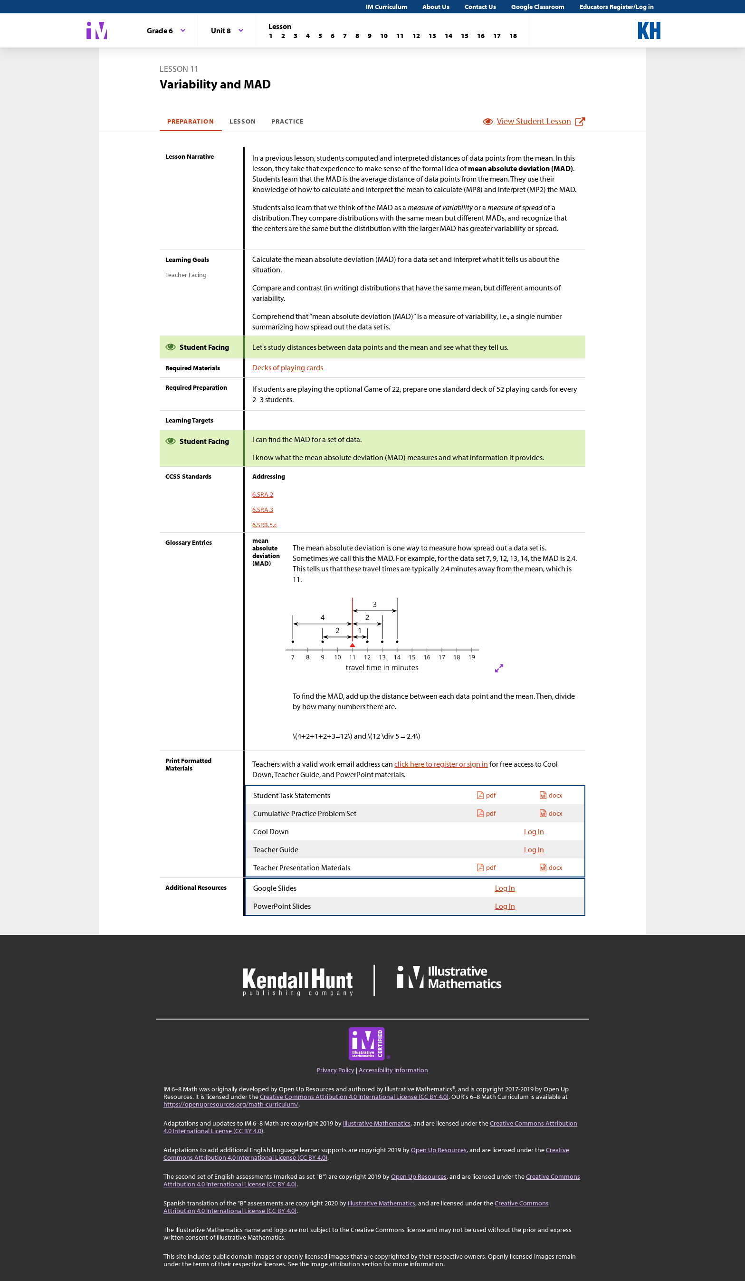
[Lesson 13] (432, 35)
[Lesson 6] (332, 35)
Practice (287, 121)
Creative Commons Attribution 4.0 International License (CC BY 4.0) (354, 1096)
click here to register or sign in (441, 764)
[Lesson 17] (497, 35)
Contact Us (480, 6)
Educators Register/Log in (617, 6)
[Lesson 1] (271, 35)
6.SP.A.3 (262, 509)
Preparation (190, 121)
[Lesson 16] (481, 35)
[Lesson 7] (345, 35)
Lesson (242, 121)
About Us (435, 6)
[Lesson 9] (369, 35)
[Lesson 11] (400, 35)
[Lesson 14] (448, 35)
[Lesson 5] (320, 35)
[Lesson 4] (308, 35)
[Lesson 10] (384, 35)
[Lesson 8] (357, 35)
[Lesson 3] (295, 35)
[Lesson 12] (416, 35)
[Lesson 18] (513, 35)
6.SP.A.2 (262, 494)
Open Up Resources (439, 1150)
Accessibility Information (393, 1070)
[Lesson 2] (283, 35)
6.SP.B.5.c (264, 525)
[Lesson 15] (465, 35)
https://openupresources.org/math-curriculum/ (230, 1104)
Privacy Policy (335, 1070)
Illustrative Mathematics (377, 1123)
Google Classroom (537, 6)
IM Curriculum (386, 6)
